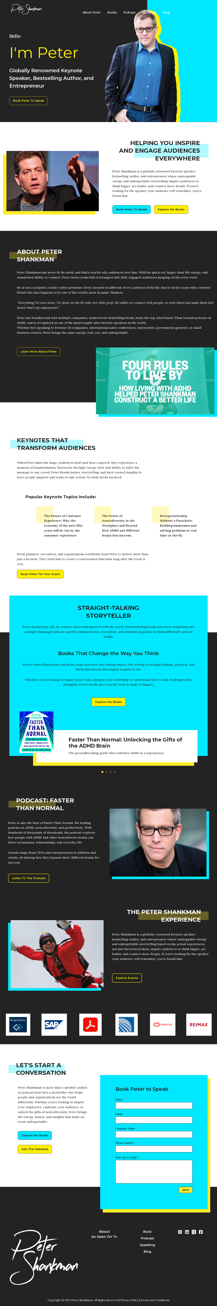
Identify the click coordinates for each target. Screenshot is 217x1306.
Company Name (126, 1131)
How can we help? (127, 1160)
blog (147, 1253)
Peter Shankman (33, 18)
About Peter (90, 12)
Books (107, 12)
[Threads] (193, 1232)
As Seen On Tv (104, 1239)
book (147, 1232)
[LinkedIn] (186, 1232)
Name (120, 1102)
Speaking (138, 12)
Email (119, 1117)
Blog (152, 12)
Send (185, 1193)
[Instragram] (179, 1232)
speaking (147, 1246)
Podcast (122, 12)
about (104, 1232)
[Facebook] (200, 1232)
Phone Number (125, 1146)
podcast (147, 1239)
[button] (155, 382)
